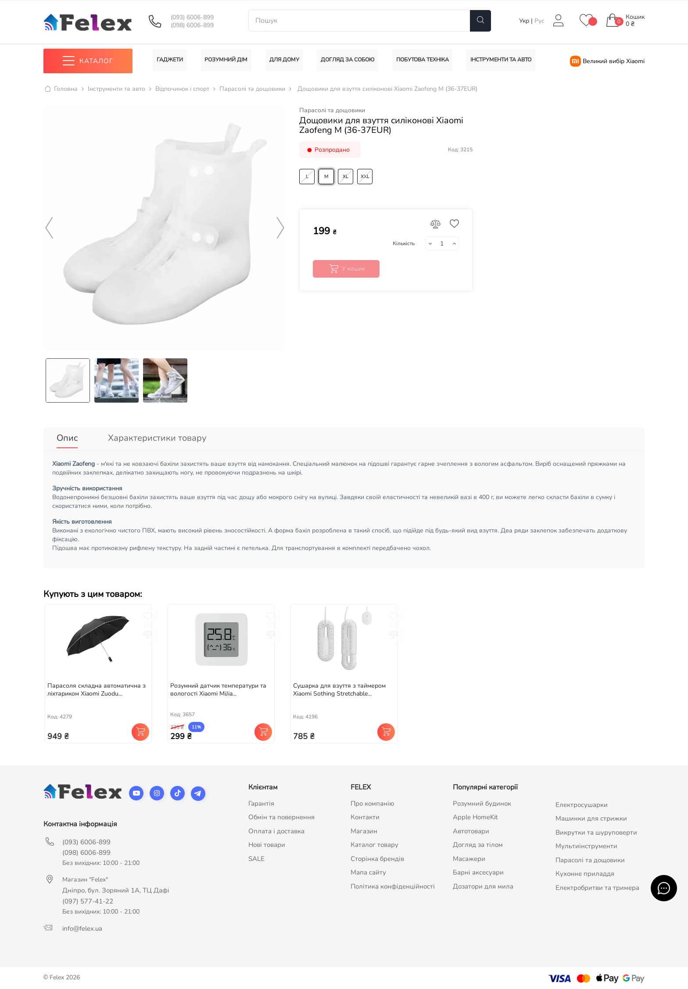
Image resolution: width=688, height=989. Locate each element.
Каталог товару (374, 842)
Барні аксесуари (478, 869)
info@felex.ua (82, 925)
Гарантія (261, 800)
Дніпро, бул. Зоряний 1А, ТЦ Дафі (115, 887)
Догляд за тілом (478, 842)
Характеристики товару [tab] (157, 438)
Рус (539, 21)
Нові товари (266, 842)
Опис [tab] (67, 438)
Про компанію (372, 800)
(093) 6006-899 (192, 17)
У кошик (346, 269)
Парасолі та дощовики (332, 110)
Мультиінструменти (586, 843)
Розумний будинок (482, 800)
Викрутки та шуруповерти (596, 829)
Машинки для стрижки (591, 815)
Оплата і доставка (276, 828)
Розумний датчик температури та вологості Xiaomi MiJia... (218, 687)
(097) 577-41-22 (87, 898)
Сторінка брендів (377, 855)
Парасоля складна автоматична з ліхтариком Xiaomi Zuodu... (96, 687)
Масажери (469, 855)
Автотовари (471, 828)
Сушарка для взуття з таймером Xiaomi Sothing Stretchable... (339, 687)
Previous (49, 228)
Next (280, 228)
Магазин (364, 828)
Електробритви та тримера (597, 884)
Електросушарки (581, 801)
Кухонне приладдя (584, 871)
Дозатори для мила (483, 883)
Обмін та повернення (281, 814)
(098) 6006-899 (192, 25)
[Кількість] (442, 243)
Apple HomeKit (475, 814)
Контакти (365, 814)
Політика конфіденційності (393, 883)
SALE (256, 855)
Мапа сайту (368, 869)
